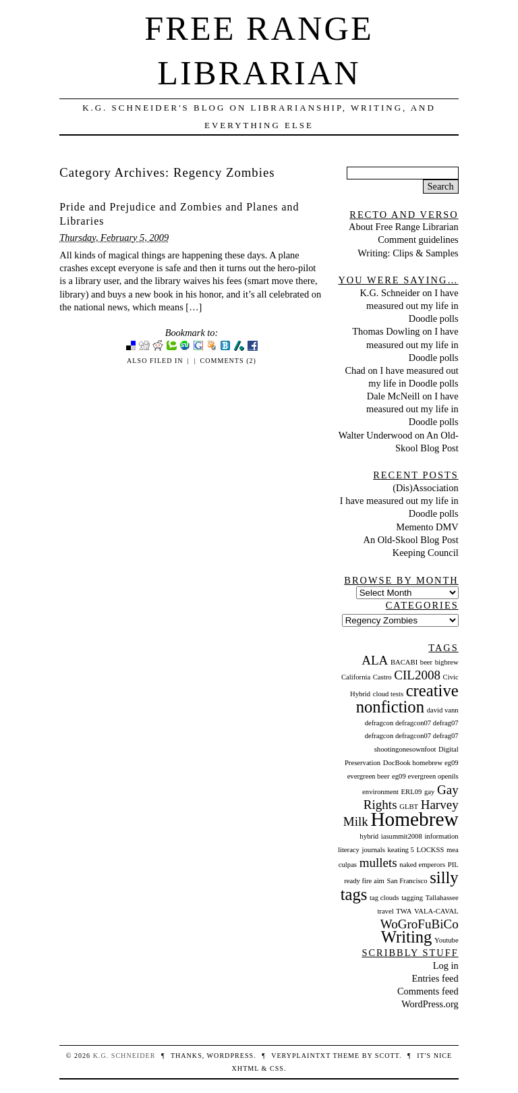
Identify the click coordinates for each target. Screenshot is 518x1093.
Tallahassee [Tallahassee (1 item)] (442, 897)
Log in (446, 965)
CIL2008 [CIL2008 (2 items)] (417, 675)
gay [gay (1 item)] (429, 791)
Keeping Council (426, 552)
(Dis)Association (426, 487)
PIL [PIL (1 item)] (453, 864)
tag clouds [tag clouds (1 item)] (384, 897)
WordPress (230, 1055)
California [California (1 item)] (355, 677)
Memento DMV (427, 527)
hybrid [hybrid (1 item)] (368, 836)
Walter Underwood (376, 435)
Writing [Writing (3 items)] (406, 937)
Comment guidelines (418, 239)
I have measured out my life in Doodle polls (412, 305)
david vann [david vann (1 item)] (443, 710)
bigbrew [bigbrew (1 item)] (447, 662)
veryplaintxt (300, 1055)
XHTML (245, 1068)
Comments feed (428, 991)
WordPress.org (430, 1004)
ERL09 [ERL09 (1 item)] (411, 791)
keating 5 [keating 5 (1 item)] (400, 849)
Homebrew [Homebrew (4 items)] (414, 819)
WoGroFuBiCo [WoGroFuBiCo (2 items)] (419, 924)
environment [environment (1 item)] (380, 791)
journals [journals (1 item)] (373, 849)
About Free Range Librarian (404, 226)
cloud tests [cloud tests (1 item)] (388, 694)
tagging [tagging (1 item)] (412, 897)
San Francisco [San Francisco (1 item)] (407, 881)
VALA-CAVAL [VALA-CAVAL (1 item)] (436, 911)
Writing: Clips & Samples (407, 253)
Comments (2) (228, 360)
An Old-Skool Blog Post (411, 539)
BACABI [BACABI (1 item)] (404, 662)
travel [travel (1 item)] (385, 911)
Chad (355, 370)
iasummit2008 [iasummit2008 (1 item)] (401, 836)
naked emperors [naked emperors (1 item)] (422, 864)
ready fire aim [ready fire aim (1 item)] (364, 881)
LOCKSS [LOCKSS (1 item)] (430, 849)
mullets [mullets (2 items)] (378, 863)
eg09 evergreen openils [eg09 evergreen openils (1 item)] (425, 776)
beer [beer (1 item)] (426, 662)
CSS (277, 1068)
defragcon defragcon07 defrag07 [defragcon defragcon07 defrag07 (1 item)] (412, 723)
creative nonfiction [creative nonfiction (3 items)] (407, 698)
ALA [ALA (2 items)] (375, 660)
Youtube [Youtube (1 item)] (446, 940)
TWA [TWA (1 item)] (403, 911)
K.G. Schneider (389, 292)
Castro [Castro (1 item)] (382, 677)
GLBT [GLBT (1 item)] (408, 806)
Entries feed (435, 978)
